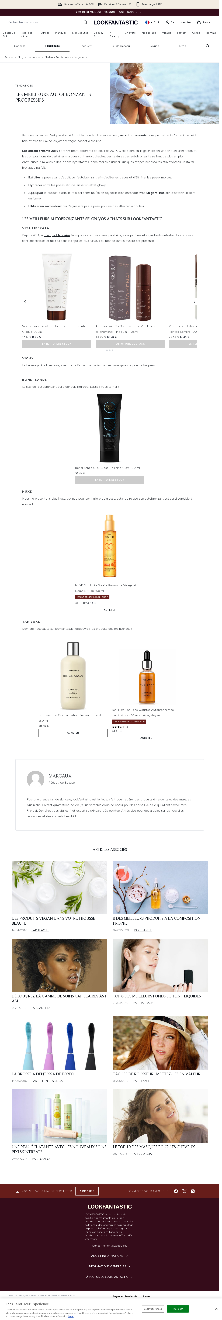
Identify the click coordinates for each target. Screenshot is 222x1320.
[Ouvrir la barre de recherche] (208, 46)
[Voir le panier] (204, 22)
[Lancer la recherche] (85, 22)
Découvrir (85, 46)
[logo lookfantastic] (116, 22)
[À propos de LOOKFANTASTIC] (109, 1276)
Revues (154, 46)
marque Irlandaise (57, 235)
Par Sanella (40, 1008)
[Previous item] (25, 301)
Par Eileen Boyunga (47, 1081)
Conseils (19, 46)
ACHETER (110, 610)
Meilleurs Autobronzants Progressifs (66, 57)
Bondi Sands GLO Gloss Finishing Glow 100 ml (107, 467)
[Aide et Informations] (109, 1255)
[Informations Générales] (109, 1266)
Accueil (9, 57)
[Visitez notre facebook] (176, 1191)
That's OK (177, 1309)
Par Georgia (142, 1153)
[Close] (216, 1309)
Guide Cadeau (121, 46)
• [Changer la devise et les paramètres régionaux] (152, 22)
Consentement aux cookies (109, 1245)
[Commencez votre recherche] (48, 22)
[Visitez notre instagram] (193, 1191)
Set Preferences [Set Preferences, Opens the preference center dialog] (153, 1309)
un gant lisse (155, 193)
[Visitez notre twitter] (184, 1191)
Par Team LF (40, 930)
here (71, 1316)
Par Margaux (143, 1003)
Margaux (60, 776)
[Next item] (194, 301)
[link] (178, 22)
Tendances (52, 45)
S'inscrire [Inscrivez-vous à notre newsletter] (87, 1191)
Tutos (182, 46)
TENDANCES (24, 85)
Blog (20, 57)
